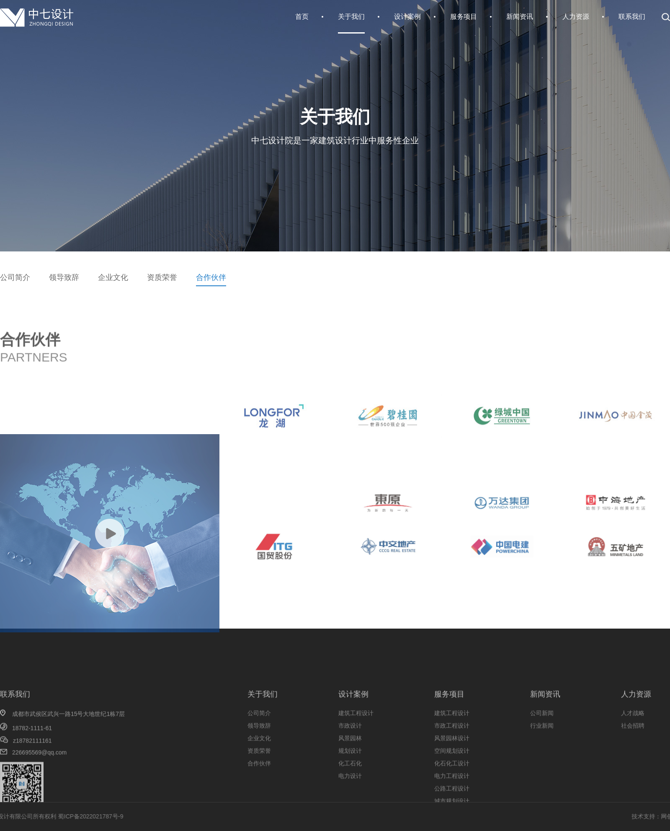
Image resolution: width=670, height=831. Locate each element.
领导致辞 (64, 277)
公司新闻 (542, 745)
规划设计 (350, 782)
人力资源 (575, 16)
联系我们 (631, 16)
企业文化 (113, 277)
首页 (302, 16)
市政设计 (350, 757)
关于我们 (351, 16)
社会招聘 (632, 757)
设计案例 (407, 16)
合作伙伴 (211, 277)
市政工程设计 (451, 757)
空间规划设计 (451, 782)
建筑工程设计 (356, 745)
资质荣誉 (162, 277)
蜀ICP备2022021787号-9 (49, 816)
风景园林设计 (451, 770)
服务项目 (463, 16)
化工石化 (350, 795)
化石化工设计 (451, 795)
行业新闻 (542, 757)
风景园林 (350, 770)
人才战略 (632, 745)
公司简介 (15, 277)
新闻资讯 (519, 16)
